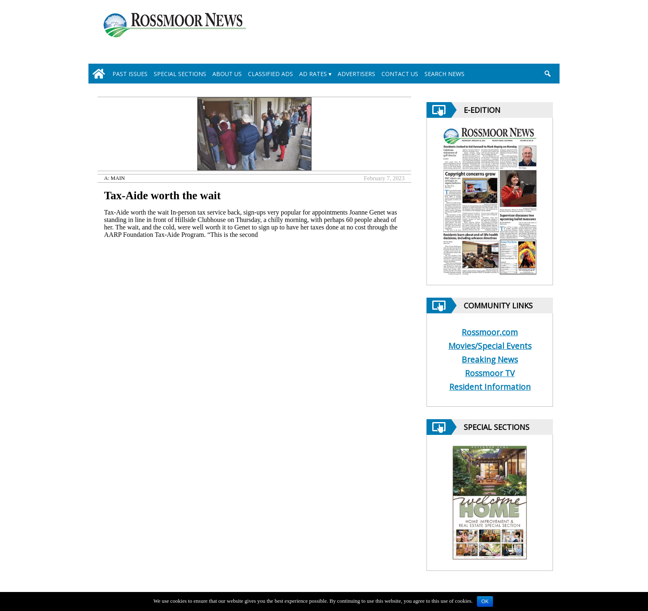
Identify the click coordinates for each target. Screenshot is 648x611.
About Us (227, 74)
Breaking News (490, 359)
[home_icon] (98, 73)
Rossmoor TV (490, 373)
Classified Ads (270, 74)
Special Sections (180, 74)
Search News (444, 74)
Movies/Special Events (489, 345)
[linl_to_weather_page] (519, 33)
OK (484, 601)
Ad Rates (313, 74)
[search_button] (547, 73)
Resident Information (490, 386)
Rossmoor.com (490, 332)
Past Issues (130, 74)
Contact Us (399, 74)
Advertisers (356, 74)
